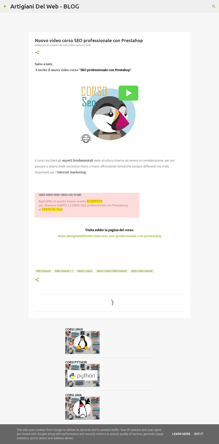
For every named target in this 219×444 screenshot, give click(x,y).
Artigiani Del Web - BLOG (44, 6)
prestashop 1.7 (64, 271)
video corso (84, 271)
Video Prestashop (142, 271)
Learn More (181, 434)
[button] (37, 52)
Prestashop (43, 271)
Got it (198, 434)
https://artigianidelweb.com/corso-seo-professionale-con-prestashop (109, 236)
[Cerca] (84, 6)
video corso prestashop (112, 271)
